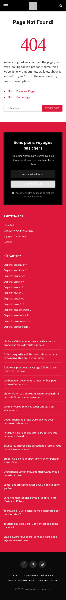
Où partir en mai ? (13, 287)
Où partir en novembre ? (17, 321)
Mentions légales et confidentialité (33, 580)
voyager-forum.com (15, 236)
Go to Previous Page (21, 91)
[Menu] (6, 6)
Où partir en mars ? (14, 276)
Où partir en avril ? (14, 281)
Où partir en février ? (15, 270)
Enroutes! (9, 225)
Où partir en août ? (14, 304)
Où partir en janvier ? (15, 264)
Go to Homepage (19, 97)
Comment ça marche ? (38, 575)
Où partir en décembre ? (17, 326)
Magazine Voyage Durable (18, 230)
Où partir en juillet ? (15, 298)
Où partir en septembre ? (17, 309)
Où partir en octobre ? (16, 315)
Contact (15, 575)
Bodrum (8, 242)
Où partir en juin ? (13, 293)
